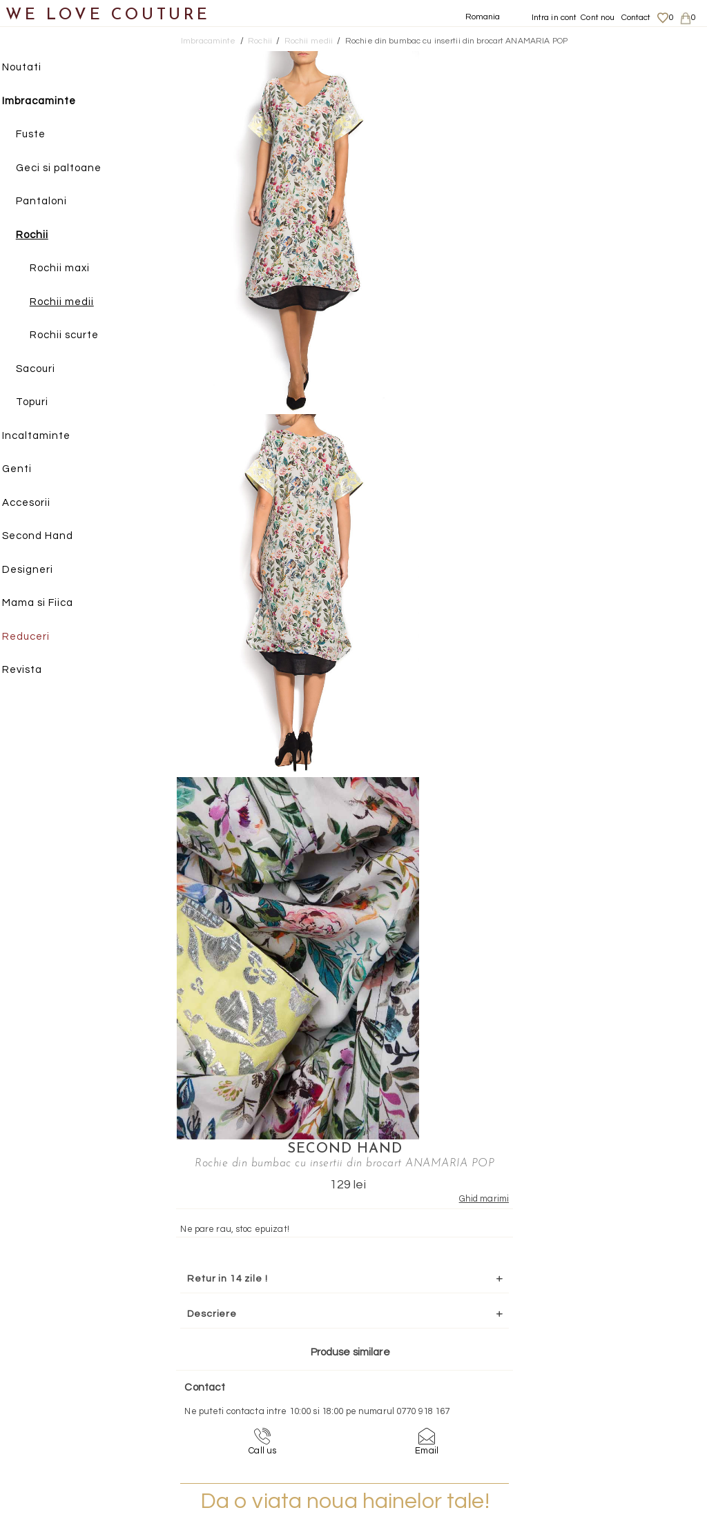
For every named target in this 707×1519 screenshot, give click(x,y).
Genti (30, 469)
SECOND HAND (547, 59)
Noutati (35, 68)
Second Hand (50, 536)
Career (588, 1419)
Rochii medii (75, 302)
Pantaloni (54, 202)
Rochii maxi (73, 269)
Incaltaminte (49, 436)
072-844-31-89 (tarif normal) (440, 1231)
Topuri (45, 403)
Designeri (40, 570)
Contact (636, 17)
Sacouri (48, 369)
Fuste (44, 135)
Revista (35, 670)
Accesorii (39, 503)
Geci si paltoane (72, 169)
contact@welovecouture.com (618, 1231)
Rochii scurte (77, 336)
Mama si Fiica (50, 603)
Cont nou (597, 17)
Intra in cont (554, 17)
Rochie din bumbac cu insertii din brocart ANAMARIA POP (456, 41)
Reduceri (39, 637)
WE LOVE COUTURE (108, 15)
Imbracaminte (52, 102)
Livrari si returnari (611, 1366)
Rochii (45, 236)
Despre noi (595, 1352)
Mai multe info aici (547, 526)
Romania (483, 16)
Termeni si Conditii (610, 1406)
